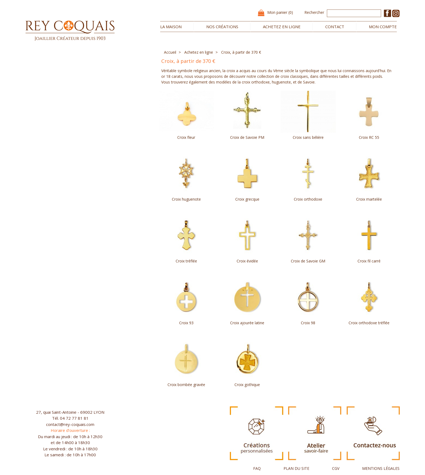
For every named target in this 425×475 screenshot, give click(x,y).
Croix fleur (186, 137)
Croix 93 (186, 322)
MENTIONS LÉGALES (381, 468)
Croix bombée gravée (186, 384)
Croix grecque (247, 199)
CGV (335, 468)
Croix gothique (247, 384)
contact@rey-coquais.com (70, 424)
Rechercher (314, 12)
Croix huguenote (186, 199)
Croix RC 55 (369, 137)
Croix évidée (247, 261)
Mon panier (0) (280, 12)
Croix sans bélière (308, 137)
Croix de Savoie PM (247, 137)
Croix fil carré (369, 261)
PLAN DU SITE (296, 468)
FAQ (257, 468)
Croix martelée (369, 199)
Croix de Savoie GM (308, 261)
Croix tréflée (186, 261)
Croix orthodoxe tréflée (369, 322)
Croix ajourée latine (247, 322)
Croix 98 (308, 322)
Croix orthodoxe (308, 199)
